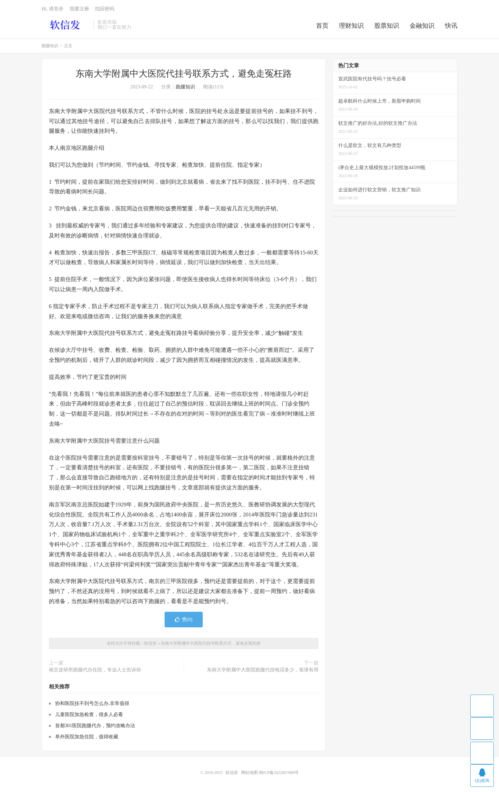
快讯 (451, 25)
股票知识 (386, 25)
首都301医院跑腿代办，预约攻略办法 (95, 725)
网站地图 (249, 772)
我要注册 (79, 8)
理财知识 (351, 25)
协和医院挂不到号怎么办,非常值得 (92, 703)
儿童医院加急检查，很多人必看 (89, 714)
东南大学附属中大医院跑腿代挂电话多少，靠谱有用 (262, 669)
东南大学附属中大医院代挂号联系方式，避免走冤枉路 (184, 74)
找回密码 (104, 8)
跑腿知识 (50, 45)
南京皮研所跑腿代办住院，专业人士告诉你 (95, 669)
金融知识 (422, 25)
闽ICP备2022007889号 (279, 772)
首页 (322, 25)
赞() (183, 619)
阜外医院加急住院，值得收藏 (86, 736)
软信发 (66, 24)
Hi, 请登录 (52, 8)
